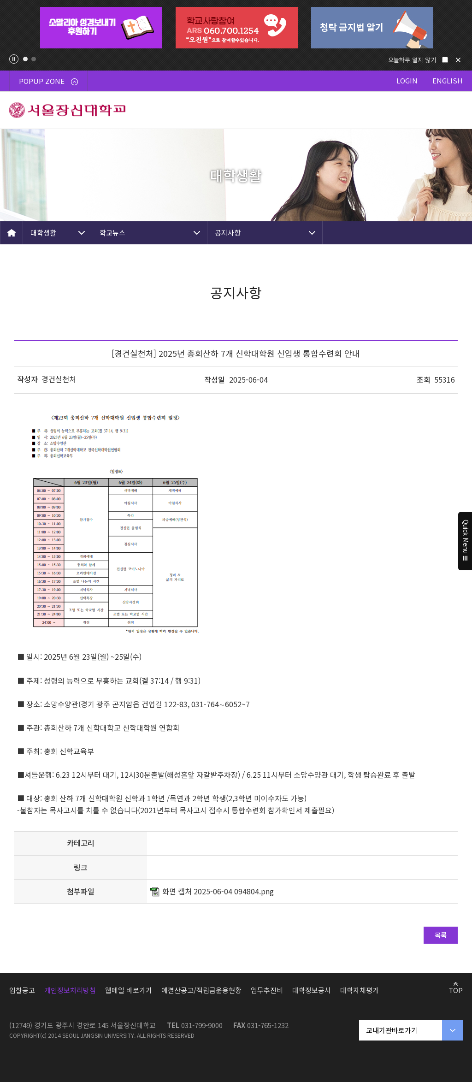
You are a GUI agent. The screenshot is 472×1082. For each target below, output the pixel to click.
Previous (16, 27)
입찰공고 (22, 990)
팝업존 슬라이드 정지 (13, 59)
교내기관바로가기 (392, 1030)
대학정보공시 (311, 990)
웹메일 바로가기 (128, 990)
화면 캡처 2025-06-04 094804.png (218, 891)
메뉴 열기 (453, 110)
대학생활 (43, 232)
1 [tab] (25, 59)
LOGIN (407, 80)
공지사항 (228, 232)
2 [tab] (33, 59)
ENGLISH (447, 80)
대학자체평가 (359, 990)
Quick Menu (465, 541)
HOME (11, 232)
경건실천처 (58, 378)
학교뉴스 (112, 232)
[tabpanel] (101, 27)
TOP (455, 990)
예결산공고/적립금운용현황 (201, 990)
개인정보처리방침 (70, 990)
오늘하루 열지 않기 (412, 60)
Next (455, 27)
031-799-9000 (202, 1025)
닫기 (458, 60)
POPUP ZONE (48, 81)
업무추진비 (267, 990)
